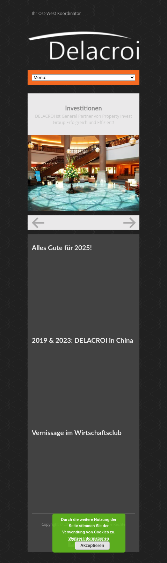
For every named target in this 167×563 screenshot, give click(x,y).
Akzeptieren (92, 545)
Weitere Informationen (88, 538)
